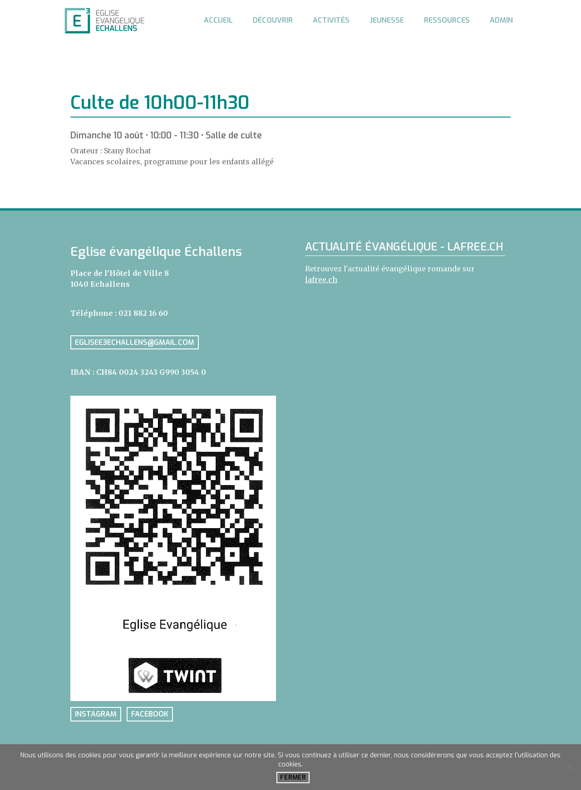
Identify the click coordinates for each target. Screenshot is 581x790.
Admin (501, 20)
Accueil (218, 20)
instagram (96, 714)
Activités (331, 20)
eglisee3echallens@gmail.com (134, 342)
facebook (149, 714)
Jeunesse (386, 20)
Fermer (293, 777)
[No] (569, 767)
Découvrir (273, 20)
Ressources (447, 20)
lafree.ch (321, 279)
